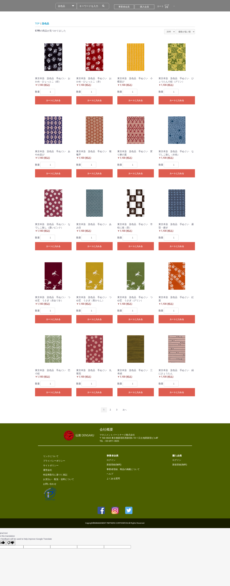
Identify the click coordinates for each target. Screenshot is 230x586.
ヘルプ (110, 474)
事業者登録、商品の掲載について (123, 469)
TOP (37, 23)
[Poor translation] (10, 542)
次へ (125, 410)
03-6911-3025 (112, 441)
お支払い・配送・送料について (58, 479)
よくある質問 (113, 478)
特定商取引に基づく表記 (55, 474)
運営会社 (47, 470)
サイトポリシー (51, 465)
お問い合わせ (49, 484)
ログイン (111, 460)
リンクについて (51, 456)
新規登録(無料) (114, 464)
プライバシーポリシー (54, 460)
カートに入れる (53, 100)
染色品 (45, 23)
